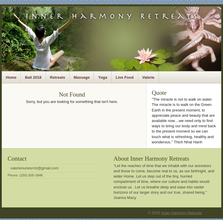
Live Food (124, 77)
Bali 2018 (33, 77)
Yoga (102, 77)
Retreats (57, 77)
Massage (82, 77)
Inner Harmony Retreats (181, 213)
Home (11, 77)
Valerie (148, 77)
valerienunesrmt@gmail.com (34, 168)
